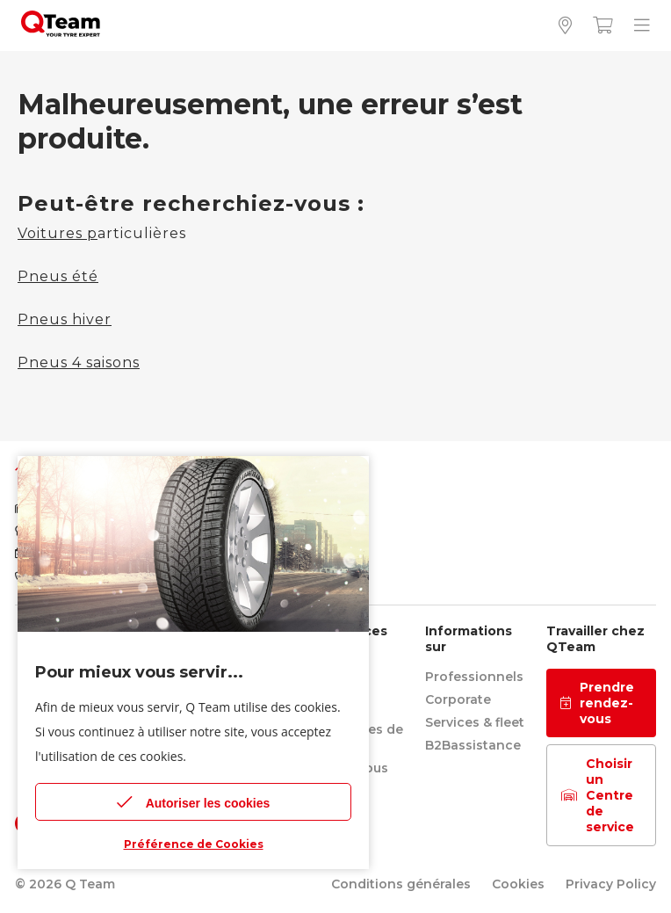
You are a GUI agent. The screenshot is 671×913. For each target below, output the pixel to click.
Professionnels (474, 677)
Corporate (458, 699)
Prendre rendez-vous (597, 703)
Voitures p (57, 233)
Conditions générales (401, 884)
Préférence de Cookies (193, 844)
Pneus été (58, 276)
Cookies (518, 884)
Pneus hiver (65, 319)
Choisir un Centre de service (597, 795)
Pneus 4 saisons (79, 362)
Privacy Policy (611, 884)
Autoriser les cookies (194, 802)
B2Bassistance (473, 745)
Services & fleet (474, 722)
